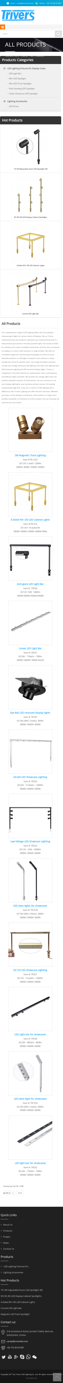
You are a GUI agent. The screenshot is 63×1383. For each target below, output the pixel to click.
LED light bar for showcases (30, 1163)
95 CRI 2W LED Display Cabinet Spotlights (30, 217)
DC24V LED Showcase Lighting (30, 777)
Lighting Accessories (17, 101)
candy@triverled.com (17, 1341)
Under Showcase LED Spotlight (22, 93)
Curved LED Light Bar (30, 314)
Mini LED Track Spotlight (19, 83)
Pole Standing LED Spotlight (21, 88)
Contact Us (7, 1248)
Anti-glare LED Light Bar (30, 584)
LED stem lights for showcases (30, 905)
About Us (6, 1224)
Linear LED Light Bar (30, 648)
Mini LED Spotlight (16, 78)
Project (5, 1236)
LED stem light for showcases (30, 1098)
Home (24, 55)
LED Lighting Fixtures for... (15, 1266)
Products (6, 1230)
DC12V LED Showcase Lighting (30, 970)
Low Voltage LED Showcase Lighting (30, 841)
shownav (2, 26)
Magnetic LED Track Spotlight (15, 1314)
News (5, 1242)
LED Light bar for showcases (30, 1034)
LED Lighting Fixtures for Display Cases (26, 68)
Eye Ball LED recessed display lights (30, 712)
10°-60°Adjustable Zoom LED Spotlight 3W (30, 169)
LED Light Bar (14, 73)
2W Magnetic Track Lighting (30, 455)
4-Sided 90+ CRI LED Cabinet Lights (31, 265)
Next (20, 1193)
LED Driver (13, 106)
